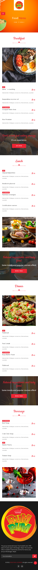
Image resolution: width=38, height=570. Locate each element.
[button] (19, 146)
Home (15, 22)
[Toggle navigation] (3, 13)
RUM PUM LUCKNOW (16, 562)
